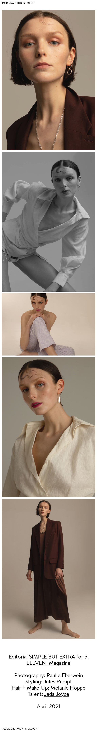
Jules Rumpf (58, 682)
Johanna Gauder (13, 3)
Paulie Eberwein (65, 675)
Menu (30, 3)
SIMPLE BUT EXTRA (52, 657)
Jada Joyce (56, 694)
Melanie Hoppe (68, 688)
